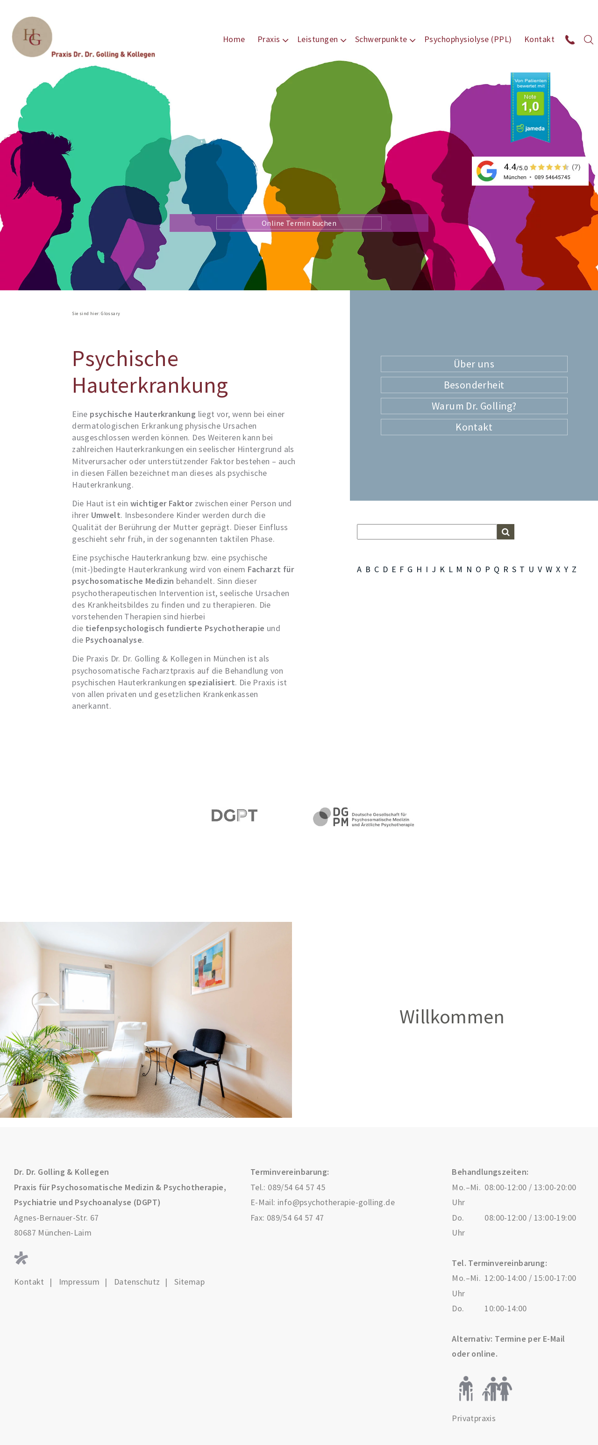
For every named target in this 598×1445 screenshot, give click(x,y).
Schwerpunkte (381, 39)
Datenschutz (137, 1282)
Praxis (268, 39)
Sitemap (189, 1282)
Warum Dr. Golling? (474, 405)
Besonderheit (474, 384)
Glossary (110, 313)
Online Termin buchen (299, 223)
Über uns (474, 363)
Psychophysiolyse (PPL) (468, 39)
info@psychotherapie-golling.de (336, 1202)
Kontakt (539, 39)
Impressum (79, 1282)
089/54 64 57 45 (296, 1187)
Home (234, 39)
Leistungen (317, 39)
